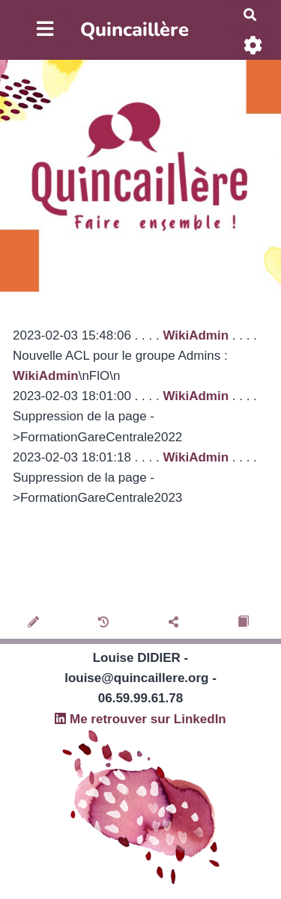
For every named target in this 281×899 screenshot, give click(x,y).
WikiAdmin (196, 335)
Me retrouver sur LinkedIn (140, 719)
